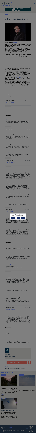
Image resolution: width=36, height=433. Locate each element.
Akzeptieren (22, 217)
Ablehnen (18, 217)
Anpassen (12, 217)
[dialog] (18, 216)
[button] (34, 3)
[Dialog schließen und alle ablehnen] (25, 214)
